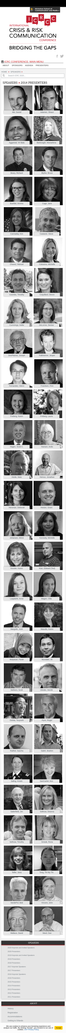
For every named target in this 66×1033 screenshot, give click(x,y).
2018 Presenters (14, 963)
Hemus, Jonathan (47, 477)
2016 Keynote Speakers (17, 974)
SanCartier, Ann (46, 781)
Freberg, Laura (46, 416)
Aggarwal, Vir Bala (16, 143)
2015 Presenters (14, 982)
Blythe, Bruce (47, 173)
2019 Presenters (14, 959)
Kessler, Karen (16, 568)
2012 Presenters (14, 993)
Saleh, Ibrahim (47, 751)
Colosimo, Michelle (47, 264)
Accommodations (15, 1016)
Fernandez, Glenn (16, 386)
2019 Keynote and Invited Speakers (21, 955)
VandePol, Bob (16, 903)
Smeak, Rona (47, 842)
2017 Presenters (14, 970)
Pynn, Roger (47, 720)
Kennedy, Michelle (47, 538)
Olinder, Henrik (46, 690)
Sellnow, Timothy (17, 842)
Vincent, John (47, 903)
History (11, 1008)
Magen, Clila (46, 599)
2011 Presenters (14, 997)
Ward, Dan (47, 933)
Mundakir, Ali (47, 659)
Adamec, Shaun (47, 112)
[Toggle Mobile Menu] (63, 3)
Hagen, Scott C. (16, 447)
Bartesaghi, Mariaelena (46, 143)
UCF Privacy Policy (31, 1030)
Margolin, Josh (16, 629)
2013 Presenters (14, 989)
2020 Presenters (14, 951)
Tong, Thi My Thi (46, 872)
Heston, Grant (46, 507)
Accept (58, 1028)
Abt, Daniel (16, 112)
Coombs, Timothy (16, 295)
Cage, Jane (47, 203)
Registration (13, 1013)
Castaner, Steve (46, 234)
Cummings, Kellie (16, 325)
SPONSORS (17, 65)
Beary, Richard (16, 173)
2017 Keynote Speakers (17, 967)
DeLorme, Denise (46, 325)
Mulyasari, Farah (17, 659)
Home (4, 72)
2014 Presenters (14, 986)
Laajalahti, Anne (16, 599)
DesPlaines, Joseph (16, 355)
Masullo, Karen (47, 629)
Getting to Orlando (15, 1021)
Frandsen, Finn (47, 386)
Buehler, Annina (16, 203)
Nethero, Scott (17, 690)
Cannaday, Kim (16, 234)
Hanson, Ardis (47, 447)
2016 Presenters (14, 978)
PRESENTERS (42, 65)
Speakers (15, 72)
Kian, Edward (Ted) (47, 568)
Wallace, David (16, 933)
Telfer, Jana (17, 872)
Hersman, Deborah (17, 507)
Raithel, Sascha (16, 751)
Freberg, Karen (16, 416)
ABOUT (6, 65)
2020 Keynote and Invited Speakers (21, 948)
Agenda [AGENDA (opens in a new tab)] (29, 65)
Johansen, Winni (17, 538)
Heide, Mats (17, 477)
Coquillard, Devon (46, 295)
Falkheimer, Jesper (47, 355)
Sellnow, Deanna (47, 812)
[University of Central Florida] (20, 3)
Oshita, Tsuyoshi (17, 720)
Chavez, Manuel (16, 264)
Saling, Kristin (16, 781)
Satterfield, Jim (16, 812)
